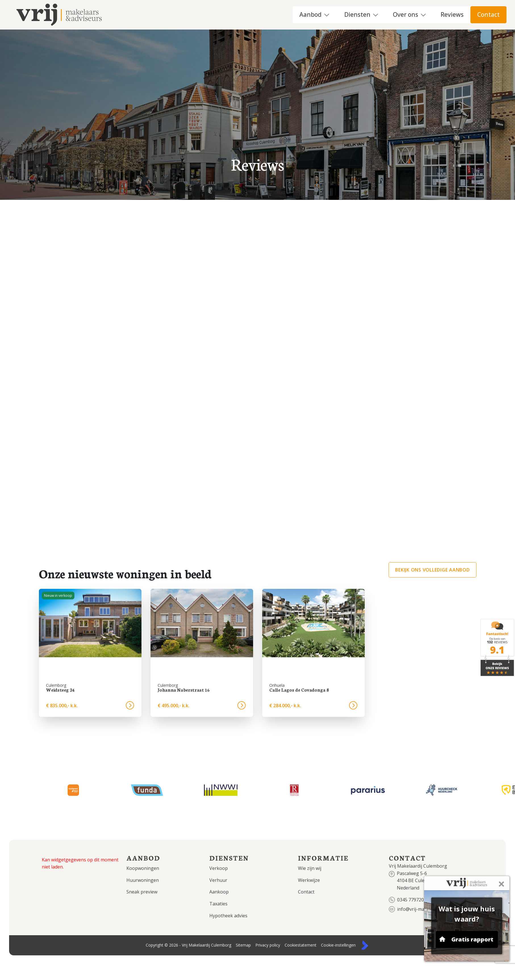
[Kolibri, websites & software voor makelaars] (364, 945)
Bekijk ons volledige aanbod (432, 570)
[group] (90, 653)
